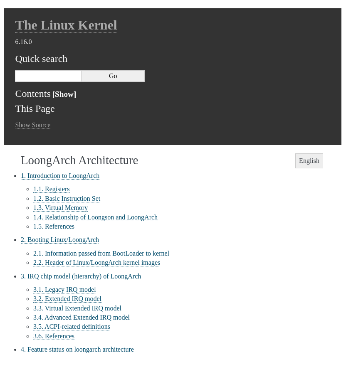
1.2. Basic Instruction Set (66, 198)
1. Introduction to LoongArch (60, 175)
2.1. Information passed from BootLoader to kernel (101, 253)
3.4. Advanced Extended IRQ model (81, 317)
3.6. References (53, 336)
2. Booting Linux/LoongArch (60, 239)
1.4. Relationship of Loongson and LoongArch (95, 217)
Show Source (32, 124)
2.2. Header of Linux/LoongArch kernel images (96, 262)
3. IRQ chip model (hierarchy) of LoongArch (81, 276)
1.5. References (53, 226)
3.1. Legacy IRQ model (64, 289)
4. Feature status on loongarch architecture (77, 349)
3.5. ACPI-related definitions (71, 326)
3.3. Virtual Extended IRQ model (77, 308)
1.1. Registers (51, 188)
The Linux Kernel (66, 24)
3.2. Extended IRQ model (67, 298)
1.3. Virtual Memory (60, 207)
